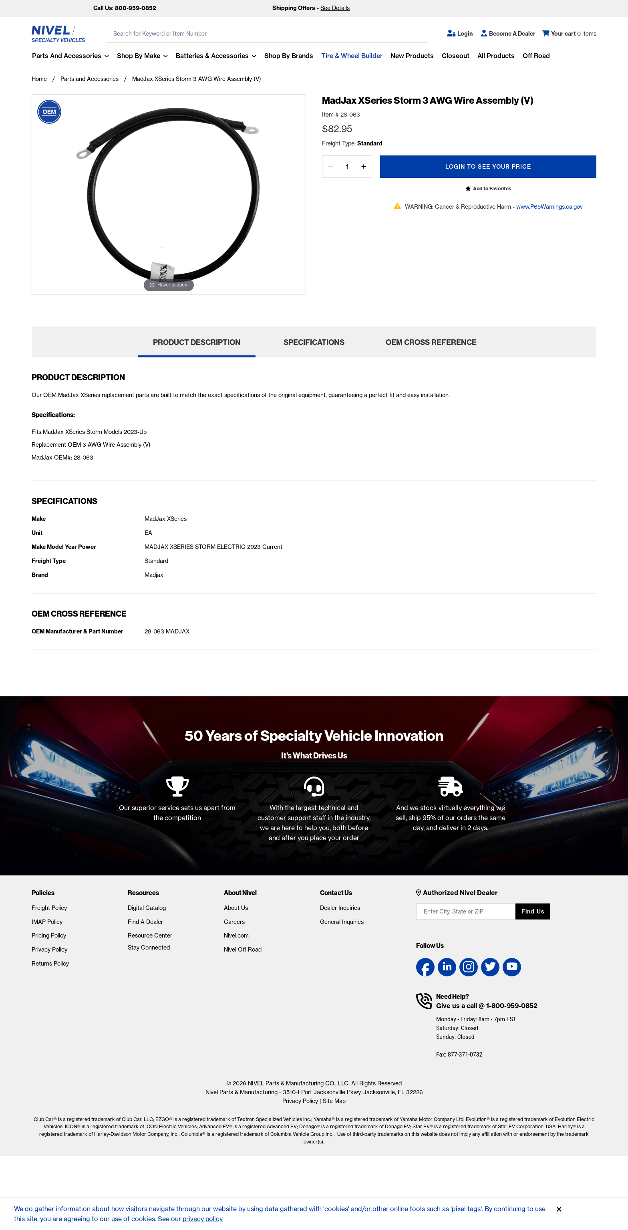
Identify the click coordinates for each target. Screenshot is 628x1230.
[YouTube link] (512, 967)
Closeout (455, 56)
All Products (495, 56)
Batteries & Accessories (211, 56)
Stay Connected (149, 947)
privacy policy (203, 1219)
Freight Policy (49, 907)
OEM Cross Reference (431, 342)
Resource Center (150, 935)
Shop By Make (138, 56)
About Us (236, 907)
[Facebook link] (425, 967)
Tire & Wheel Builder (351, 56)
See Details (335, 8)
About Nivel (240, 893)
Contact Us (336, 893)
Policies (43, 893)
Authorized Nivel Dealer (460, 893)
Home (39, 79)
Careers (234, 922)
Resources (143, 893)
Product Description (197, 342)
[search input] (267, 34)
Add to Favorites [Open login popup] (492, 189)
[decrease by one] (330, 166)
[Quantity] (347, 166)
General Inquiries (342, 922)
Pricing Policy (49, 935)
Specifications (314, 342)
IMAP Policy (47, 922)
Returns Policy (50, 963)
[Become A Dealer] (508, 33)
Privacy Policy (49, 949)
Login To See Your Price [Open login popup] (488, 166)
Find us (532, 911)
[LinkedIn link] (447, 967)
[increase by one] (364, 166)
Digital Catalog (147, 907)
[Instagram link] (468, 967)
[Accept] (559, 1209)
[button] (460, 33)
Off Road (536, 56)
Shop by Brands (288, 56)
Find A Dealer (145, 922)
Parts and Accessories (66, 56)
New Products (411, 56)
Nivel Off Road (243, 949)
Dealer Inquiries (340, 907)
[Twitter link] (490, 967)
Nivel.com (236, 935)
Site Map (334, 1101)
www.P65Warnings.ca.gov (549, 206)
